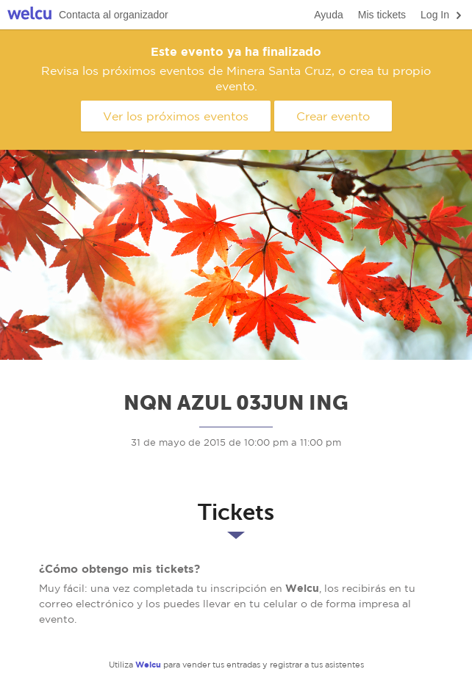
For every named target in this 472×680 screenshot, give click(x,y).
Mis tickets (382, 15)
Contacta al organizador (113, 15)
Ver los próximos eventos (175, 116)
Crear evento (333, 116)
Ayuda (328, 15)
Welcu (29, 15)
